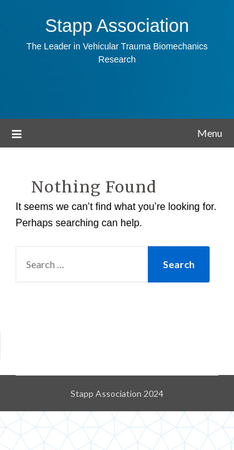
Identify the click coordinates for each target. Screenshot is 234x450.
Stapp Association (117, 26)
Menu (209, 133)
